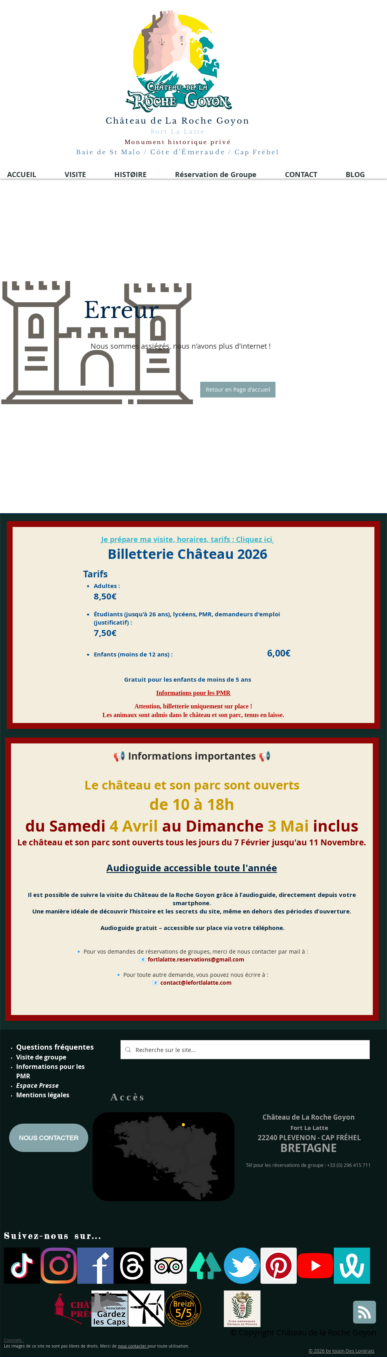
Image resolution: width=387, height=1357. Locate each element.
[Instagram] (59, 1266)
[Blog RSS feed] (364, 1312)
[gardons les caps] (109, 1308)
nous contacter (132, 1346)
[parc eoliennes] (146, 1308)
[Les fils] (132, 1266)
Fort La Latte (178, 131)
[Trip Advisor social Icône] (169, 1266)
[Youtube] (315, 1266)
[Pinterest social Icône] (278, 1266)
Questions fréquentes (55, 1047)
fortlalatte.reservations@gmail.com (196, 959)
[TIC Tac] (22, 1266)
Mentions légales (42, 1095)
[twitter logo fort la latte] (242, 1266)
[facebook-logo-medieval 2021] (95, 1266)
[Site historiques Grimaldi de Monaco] (242, 1308)
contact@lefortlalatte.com (196, 982)
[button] (237, 389)
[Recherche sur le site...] (244, 1049)
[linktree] (205, 1266)
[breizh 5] (183, 1308)
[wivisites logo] (352, 1266)
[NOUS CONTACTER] (48, 1138)
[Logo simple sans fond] (73, 1308)
